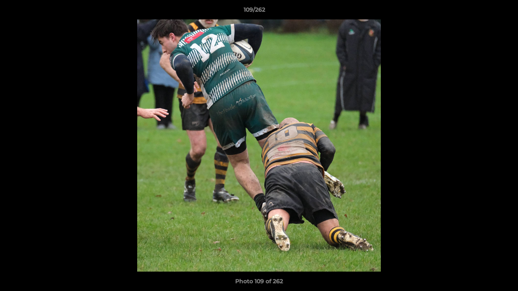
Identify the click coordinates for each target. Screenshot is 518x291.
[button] (484, 11)
